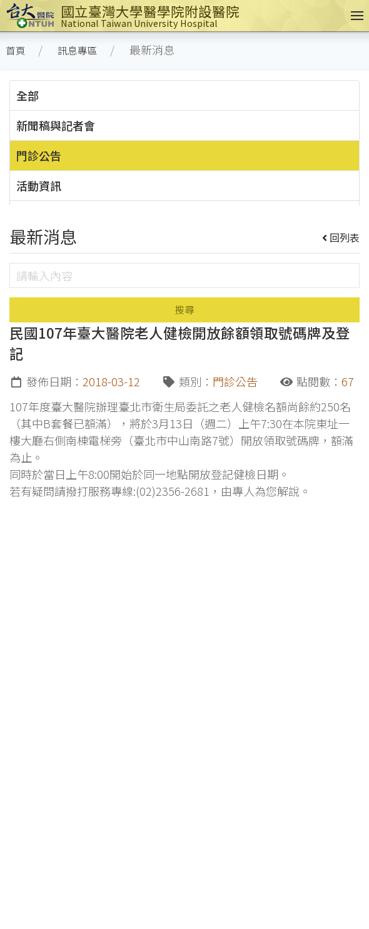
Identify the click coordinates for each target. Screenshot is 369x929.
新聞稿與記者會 (55, 125)
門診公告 (38, 155)
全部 (27, 95)
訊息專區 (78, 50)
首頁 (16, 50)
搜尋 (184, 309)
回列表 (341, 237)
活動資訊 (38, 185)
